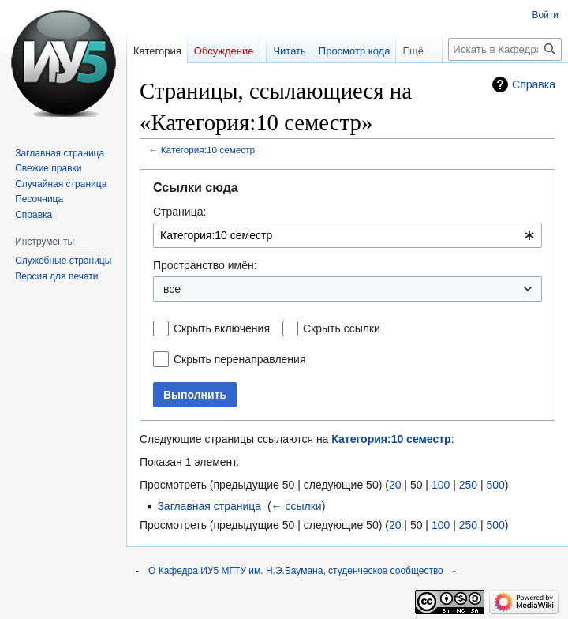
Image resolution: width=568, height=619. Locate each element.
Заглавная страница (209, 506)
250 (468, 484)
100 (441, 484)
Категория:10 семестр (208, 149)
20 (395, 484)
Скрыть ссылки (341, 328)
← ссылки (296, 506)
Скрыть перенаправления (240, 359)
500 (495, 484)
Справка (533, 84)
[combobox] (347, 235)
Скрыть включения (222, 328)
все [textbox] (172, 289)
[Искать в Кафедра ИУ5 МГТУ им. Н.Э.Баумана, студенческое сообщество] (505, 49)
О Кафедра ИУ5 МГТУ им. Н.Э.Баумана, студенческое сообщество (295, 570)
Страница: (179, 211)
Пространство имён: (205, 265)
